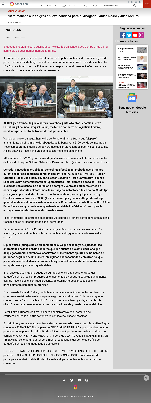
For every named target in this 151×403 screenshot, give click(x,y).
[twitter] (129, 35)
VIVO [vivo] (147, 4)
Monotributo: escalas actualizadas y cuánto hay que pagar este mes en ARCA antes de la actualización (126, 69)
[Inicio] (19, 4)
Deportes (58, 6)
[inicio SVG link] (75, 387)
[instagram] (141, 35)
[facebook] (123, 35)
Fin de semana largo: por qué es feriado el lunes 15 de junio (126, 50)
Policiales (50, 6)
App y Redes (65, 6)
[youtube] (135, 35)
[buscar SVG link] (134, 6)
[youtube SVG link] (140, 2)
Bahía (43, 6)
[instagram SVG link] (132, 2)
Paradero (121, 82)
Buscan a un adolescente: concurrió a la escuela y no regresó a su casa (126, 85)
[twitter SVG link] (136, 2)
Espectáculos (81, 6)
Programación (88, 6)
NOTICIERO (13, 30)
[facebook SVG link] (129, 2)
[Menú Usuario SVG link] (3, 4)
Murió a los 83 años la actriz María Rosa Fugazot (127, 58)
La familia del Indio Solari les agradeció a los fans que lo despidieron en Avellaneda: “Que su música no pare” (127, 77)
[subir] (146, 378)
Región (95, 6)
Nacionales (72, 6)
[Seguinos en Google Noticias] (132, 97)
